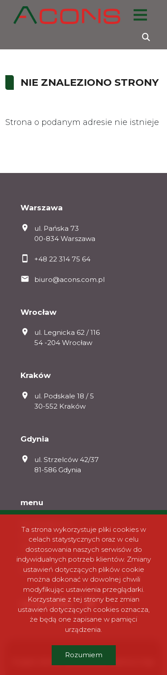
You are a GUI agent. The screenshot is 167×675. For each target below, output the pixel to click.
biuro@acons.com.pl (69, 279)
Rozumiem (83, 655)
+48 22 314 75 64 (62, 259)
